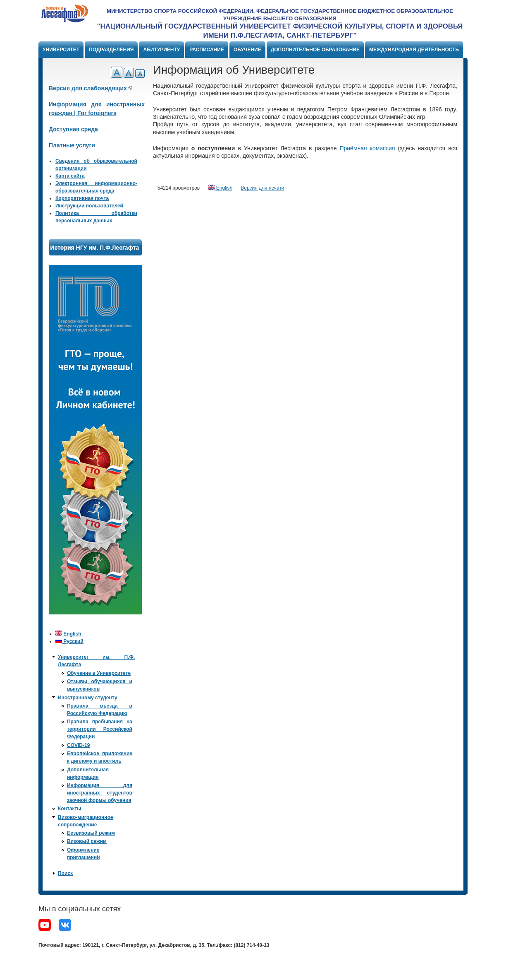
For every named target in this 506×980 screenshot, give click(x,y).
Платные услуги (72, 145)
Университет (61, 50)
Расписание (206, 50)
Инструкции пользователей (89, 206)
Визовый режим (87, 841)
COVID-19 (78, 745)
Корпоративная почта (82, 198)
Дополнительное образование (315, 50)
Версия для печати (262, 188)
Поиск (65, 873)
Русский (69, 641)
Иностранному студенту (87, 698)
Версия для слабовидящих (90, 88)
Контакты (69, 808)
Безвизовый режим (91, 833)
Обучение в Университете (99, 673)
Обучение (247, 50)
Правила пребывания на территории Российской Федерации (99, 729)
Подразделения (111, 50)
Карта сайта (70, 176)
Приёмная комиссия (367, 148)
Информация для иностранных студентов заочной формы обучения (99, 793)
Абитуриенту (161, 50)
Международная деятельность (414, 50)
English (220, 188)
